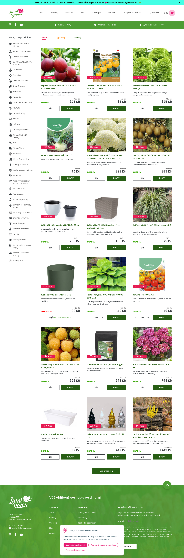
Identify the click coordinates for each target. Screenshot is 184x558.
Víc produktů (106, 471)
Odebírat (127, 546)
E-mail (121, 521)
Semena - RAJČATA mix (143, 295)
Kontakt (52, 533)
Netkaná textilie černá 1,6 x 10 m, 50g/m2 (105, 364)
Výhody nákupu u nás (86, 512)
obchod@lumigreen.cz (22, 528)
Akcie (51, 512)
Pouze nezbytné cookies (75, 550)
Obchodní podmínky (86, 523)
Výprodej (69, 13)
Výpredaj (53, 523)
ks (51, 108)
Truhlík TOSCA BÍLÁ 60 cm (52, 434)
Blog (51, 528)
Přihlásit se (157, 13)
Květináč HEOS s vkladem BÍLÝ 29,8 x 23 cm (60, 225)
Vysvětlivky (82, 517)
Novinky (54, 13)
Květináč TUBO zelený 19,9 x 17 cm (56, 295)
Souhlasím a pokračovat (75, 545)
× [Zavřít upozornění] (180, 3)
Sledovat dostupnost (60, 317)
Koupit (70, 108)
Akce (41, 13)
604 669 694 (17, 525)
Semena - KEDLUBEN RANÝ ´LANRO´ (56, 155)
